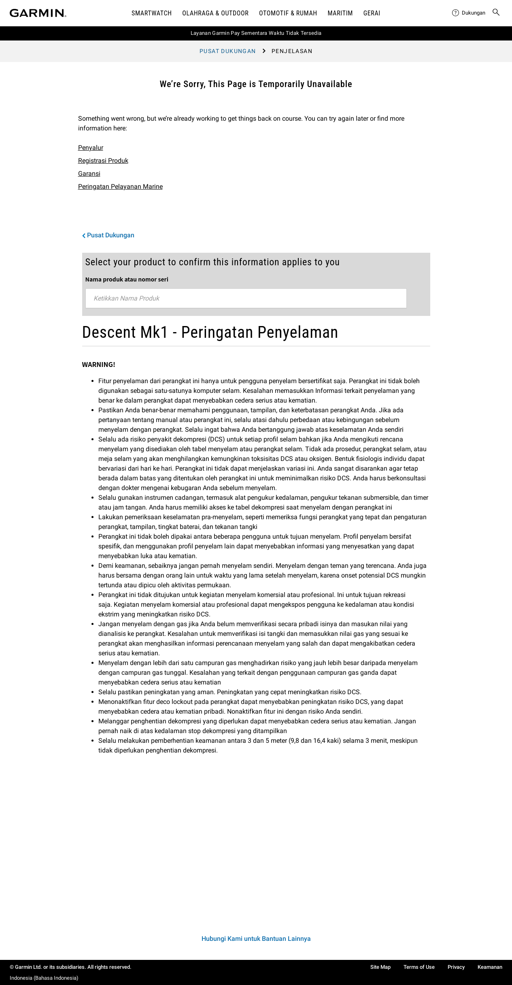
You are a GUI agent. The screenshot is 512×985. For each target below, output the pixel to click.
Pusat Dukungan (228, 51)
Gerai (371, 13)
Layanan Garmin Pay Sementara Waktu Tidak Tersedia (256, 33)
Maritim (340, 13)
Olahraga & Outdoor (215, 13)
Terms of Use (419, 967)
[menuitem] (468, 13)
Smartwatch (152, 13)
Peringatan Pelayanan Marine (120, 186)
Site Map (380, 967)
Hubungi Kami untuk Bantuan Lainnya (256, 938)
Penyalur (90, 147)
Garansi (89, 173)
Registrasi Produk (103, 160)
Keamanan (490, 967)
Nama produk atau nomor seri (126, 279)
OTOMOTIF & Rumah (288, 13)
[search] (496, 13)
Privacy (456, 967)
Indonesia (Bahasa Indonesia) (44, 978)
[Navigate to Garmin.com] (38, 13)
